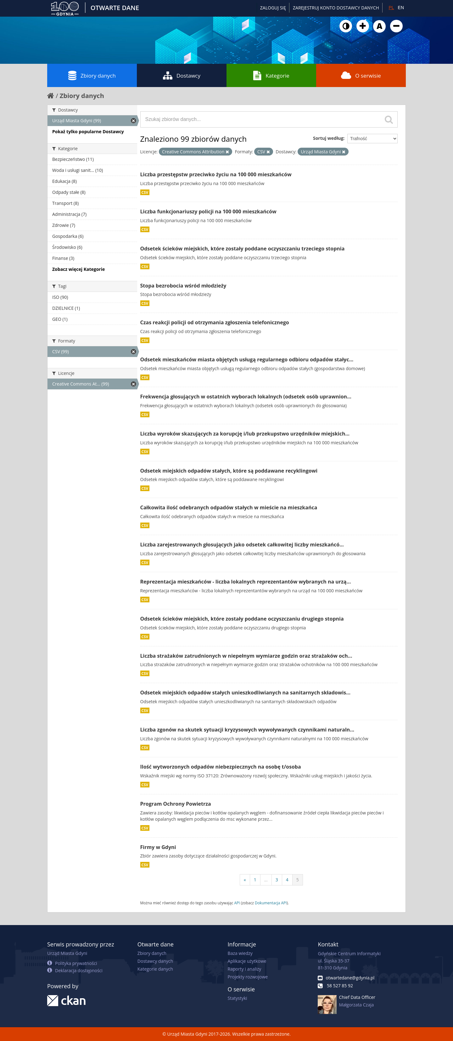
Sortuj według (328, 138)
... (266, 880)
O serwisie (361, 75)
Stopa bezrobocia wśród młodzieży (183, 285)
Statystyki (237, 998)
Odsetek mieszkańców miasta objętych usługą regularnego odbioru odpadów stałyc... (247, 359)
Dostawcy (181, 75)
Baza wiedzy (240, 953)
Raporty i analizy (244, 969)
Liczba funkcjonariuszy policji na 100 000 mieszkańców (208, 211)
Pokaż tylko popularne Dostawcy (88, 131)
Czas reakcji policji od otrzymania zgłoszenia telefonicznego (214, 322)
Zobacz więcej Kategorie (78, 269)
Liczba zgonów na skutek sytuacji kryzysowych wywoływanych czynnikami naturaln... (247, 729)
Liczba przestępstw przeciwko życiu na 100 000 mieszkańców (216, 174)
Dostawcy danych (155, 961)
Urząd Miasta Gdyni (67, 953)
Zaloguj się (273, 8)
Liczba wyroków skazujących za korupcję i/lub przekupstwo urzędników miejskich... (245, 433)
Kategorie (271, 75)
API (237, 902)
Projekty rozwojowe (248, 977)
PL (391, 7)
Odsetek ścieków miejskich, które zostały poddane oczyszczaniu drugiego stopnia (242, 618)
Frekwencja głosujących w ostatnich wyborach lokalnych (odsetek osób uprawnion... (245, 396)
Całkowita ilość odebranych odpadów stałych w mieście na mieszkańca (228, 507)
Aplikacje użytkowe (247, 961)
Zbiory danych (92, 75)
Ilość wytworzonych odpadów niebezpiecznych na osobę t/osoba (220, 766)
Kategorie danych (155, 969)
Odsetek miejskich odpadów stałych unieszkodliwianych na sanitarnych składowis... (245, 692)
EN (401, 7)
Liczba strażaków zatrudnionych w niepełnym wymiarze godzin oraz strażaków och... (246, 655)
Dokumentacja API (271, 902)
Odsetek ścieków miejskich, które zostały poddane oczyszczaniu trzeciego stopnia (242, 248)
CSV (145, 192)
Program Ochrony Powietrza (175, 803)
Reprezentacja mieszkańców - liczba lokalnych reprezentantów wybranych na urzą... (245, 581)
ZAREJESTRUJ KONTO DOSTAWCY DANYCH (336, 8)
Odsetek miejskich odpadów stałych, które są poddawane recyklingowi (229, 470)
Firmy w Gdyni (158, 847)
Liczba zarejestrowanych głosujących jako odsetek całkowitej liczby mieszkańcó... (242, 544)
